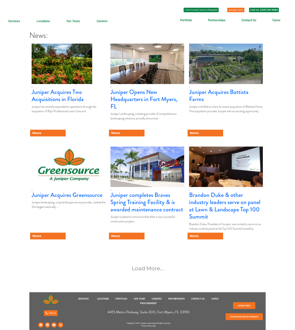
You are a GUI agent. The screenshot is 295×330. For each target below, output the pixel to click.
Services (14, 21)
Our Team (73, 21)
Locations (43, 21)
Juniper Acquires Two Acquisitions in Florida (58, 95)
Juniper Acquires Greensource (67, 195)
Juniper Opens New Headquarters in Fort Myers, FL (143, 99)
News (36, 133)
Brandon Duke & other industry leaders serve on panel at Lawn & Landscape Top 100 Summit (224, 206)
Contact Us (249, 20)
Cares (276, 20)
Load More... (147, 268)
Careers (102, 21)
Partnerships (216, 20)
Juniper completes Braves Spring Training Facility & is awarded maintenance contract (146, 202)
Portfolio (186, 20)
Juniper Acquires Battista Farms (219, 95)
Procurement (148, 303)
